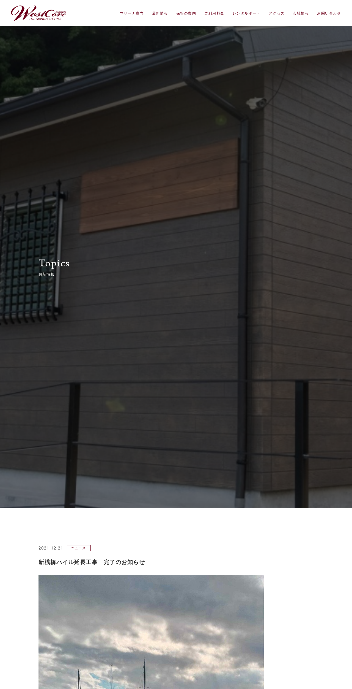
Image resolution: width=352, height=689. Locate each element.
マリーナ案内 (132, 13)
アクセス (277, 13)
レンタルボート (247, 13)
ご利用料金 (214, 13)
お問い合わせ (329, 13)
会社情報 (301, 13)
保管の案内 (186, 13)
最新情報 (160, 13)
